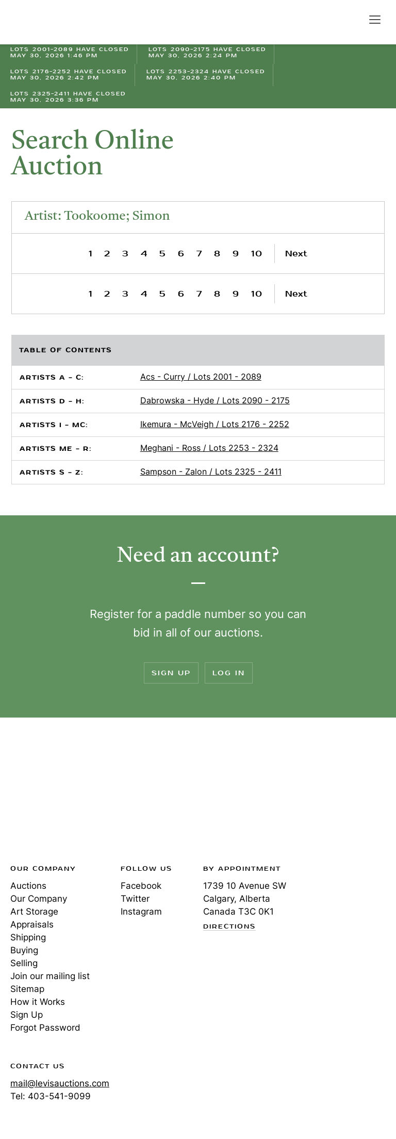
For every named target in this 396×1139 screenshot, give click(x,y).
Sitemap (27, 989)
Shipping (28, 937)
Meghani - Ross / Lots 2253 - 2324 (209, 448)
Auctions (28, 886)
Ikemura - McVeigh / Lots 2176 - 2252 (214, 424)
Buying (24, 950)
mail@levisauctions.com (59, 1083)
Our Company (38, 898)
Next (296, 253)
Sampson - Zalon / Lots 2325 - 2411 (211, 471)
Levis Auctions (46, 22)
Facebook (141, 886)
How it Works (37, 1002)
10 (257, 253)
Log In (228, 673)
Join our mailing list (50, 976)
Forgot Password (45, 1027)
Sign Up (171, 673)
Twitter (135, 898)
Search (352, 19)
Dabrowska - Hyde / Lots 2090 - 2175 (215, 400)
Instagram (141, 911)
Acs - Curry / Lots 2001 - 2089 (200, 376)
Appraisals (32, 924)
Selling (24, 963)
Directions (229, 927)
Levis (43, 794)
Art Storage (34, 911)
